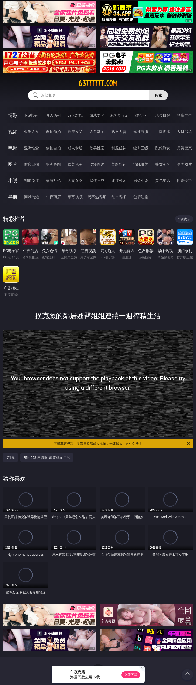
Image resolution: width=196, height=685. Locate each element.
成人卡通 (75, 147)
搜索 (158, 95)
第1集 (10, 457)
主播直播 (162, 131)
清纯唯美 (140, 164)
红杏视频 (118, 196)
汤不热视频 (97, 196)
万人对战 (75, 115)
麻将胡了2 (118, 115)
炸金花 (140, 115)
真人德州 (53, 115)
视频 (12, 131)
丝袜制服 (140, 131)
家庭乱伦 (53, 180)
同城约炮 (31, 196)
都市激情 (31, 180)
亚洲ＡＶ (31, 131)
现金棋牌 (162, 115)
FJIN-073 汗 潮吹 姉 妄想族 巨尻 (47, 457)
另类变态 (184, 147)
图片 (12, 164)
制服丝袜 (118, 147)
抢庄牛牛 (184, 115)
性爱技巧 (184, 180)
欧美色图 (75, 164)
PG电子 (31, 115)
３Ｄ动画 (96, 131)
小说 (12, 180)
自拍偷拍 (53, 131)
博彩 (12, 115)
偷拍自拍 (53, 147)
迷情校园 (118, 180)
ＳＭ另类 (184, 131)
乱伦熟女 (162, 147)
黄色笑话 (162, 180)
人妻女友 (75, 180)
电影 (12, 148)
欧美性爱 (96, 147)
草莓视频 (75, 196)
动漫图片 (96, 164)
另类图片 (184, 164)
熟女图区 (162, 164)
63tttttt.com (97, 83)
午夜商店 (53, 196)
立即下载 (130, 674)
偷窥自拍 (31, 164)
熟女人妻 (118, 131)
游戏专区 (96, 115)
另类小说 (140, 180)
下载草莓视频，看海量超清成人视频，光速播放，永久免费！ (122, 443)
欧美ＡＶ (75, 131)
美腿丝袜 (118, 164)
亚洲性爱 (31, 147)
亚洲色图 (53, 164)
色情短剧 (140, 196)
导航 (12, 196)
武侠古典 (96, 180)
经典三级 (140, 147)
